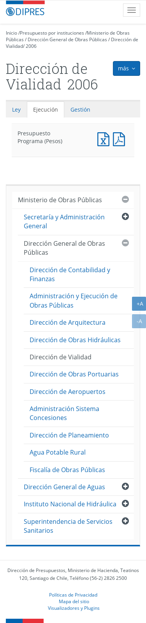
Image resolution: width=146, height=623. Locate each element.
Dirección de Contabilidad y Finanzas (70, 274)
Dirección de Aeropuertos (68, 391)
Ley (16, 109)
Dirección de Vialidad (60, 357)
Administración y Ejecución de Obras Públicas (74, 300)
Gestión (80, 109)
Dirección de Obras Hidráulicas (75, 340)
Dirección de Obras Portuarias (74, 374)
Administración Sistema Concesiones (64, 413)
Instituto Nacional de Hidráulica (70, 504)
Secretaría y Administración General (64, 221)
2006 (31, 46)
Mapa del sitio (74, 601)
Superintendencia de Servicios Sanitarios (68, 526)
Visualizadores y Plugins (74, 608)
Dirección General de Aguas (64, 487)
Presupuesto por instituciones (52, 33)
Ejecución (45, 109)
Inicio (11, 33)
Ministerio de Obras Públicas (60, 200)
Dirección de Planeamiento (69, 435)
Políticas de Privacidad (73, 595)
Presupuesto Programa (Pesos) (105, 138)
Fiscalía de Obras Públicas (67, 470)
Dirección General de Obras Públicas (67, 39)
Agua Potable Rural (58, 452)
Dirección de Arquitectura (68, 322)
